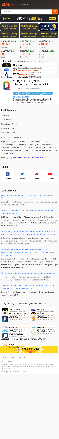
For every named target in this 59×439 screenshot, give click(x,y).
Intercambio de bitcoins (20, 436)
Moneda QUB (37, 179)
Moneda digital (20, 98)
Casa (3, 98)
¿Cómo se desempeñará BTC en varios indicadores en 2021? (27, 217)
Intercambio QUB (25, 179)
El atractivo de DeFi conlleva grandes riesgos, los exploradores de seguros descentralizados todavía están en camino (28, 273)
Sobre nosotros (22, 422)
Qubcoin (14, 179)
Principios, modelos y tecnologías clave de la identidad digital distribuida (27, 232)
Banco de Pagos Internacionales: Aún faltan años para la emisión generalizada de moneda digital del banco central (28, 253)
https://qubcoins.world (21, 118)
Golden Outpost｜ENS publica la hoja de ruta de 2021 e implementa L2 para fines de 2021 (27, 307)
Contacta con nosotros (8, 422)
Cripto (9, 98)
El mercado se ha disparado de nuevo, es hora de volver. (28, 294)
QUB (9, 179)
